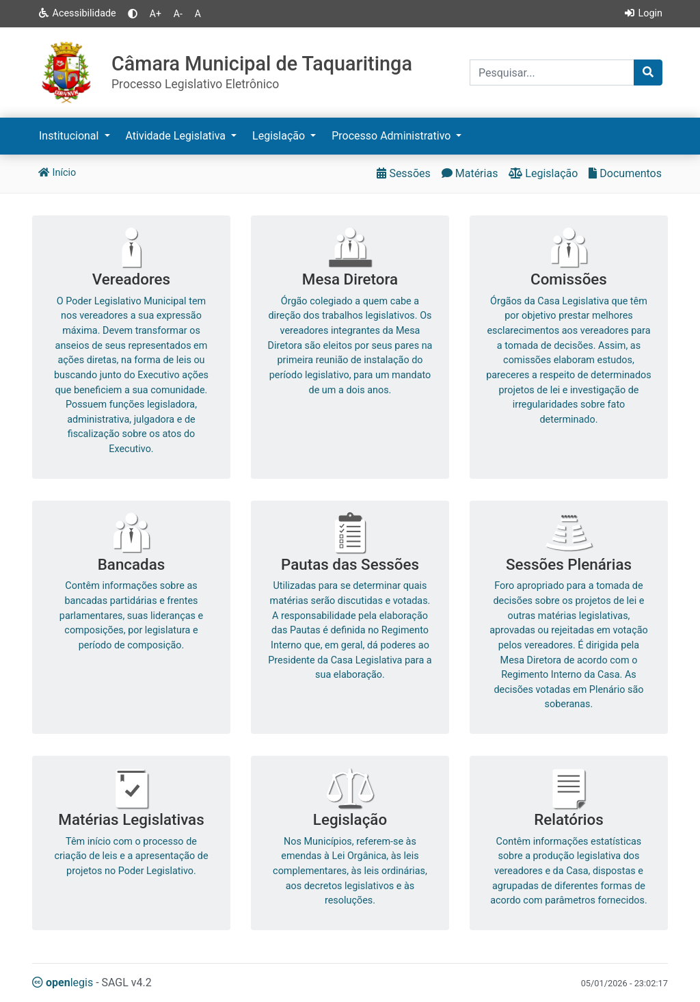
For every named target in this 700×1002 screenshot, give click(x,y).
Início (57, 173)
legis (62, 982)
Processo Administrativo (392, 135)
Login (642, 13)
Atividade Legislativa (177, 135)
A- (178, 13)
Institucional (70, 135)
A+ (155, 13)
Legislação (280, 135)
